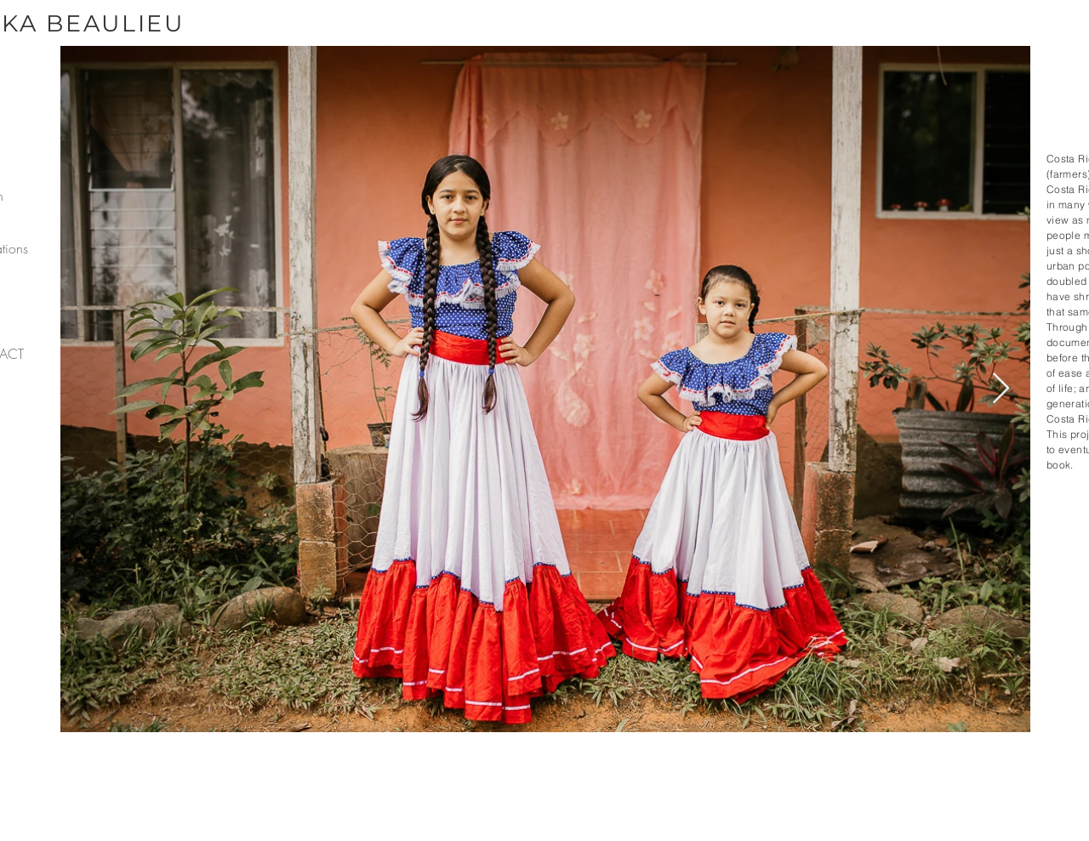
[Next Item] (1001, 389)
